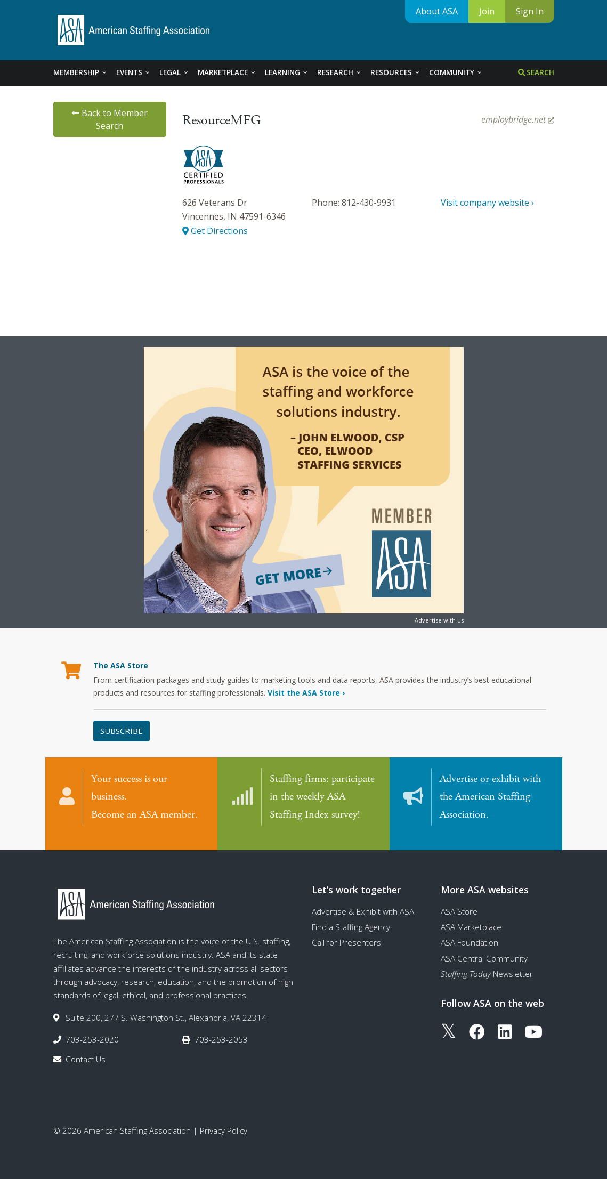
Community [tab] (456, 72)
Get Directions (215, 231)
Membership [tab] (80, 72)
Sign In (530, 11)
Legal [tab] (174, 72)
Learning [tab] (287, 72)
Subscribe (121, 730)
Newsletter (487, 964)
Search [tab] (536, 72)
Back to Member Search (110, 119)
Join (487, 11)
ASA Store (459, 901)
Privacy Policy (223, 1120)
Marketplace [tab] (227, 72)
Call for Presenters (346, 932)
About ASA (437, 11)
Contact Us (86, 1049)
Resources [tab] (395, 72)
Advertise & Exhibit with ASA (363, 901)
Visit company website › (487, 202)
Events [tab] (133, 72)
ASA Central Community (484, 948)
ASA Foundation (469, 932)
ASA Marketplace (471, 917)
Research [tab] (339, 72)
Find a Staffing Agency (351, 917)
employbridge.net (517, 119)
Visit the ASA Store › (306, 693)
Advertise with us (439, 620)
